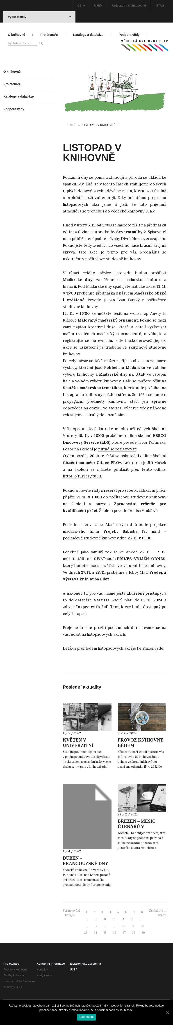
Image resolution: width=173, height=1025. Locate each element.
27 (124, 933)
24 (95, 933)
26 (114, 933)
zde (160, 648)
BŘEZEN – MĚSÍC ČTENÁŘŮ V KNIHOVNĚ (137, 826)
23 (85, 933)
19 (114, 926)
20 (123, 926)
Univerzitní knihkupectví (129, 5)
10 (96, 919)
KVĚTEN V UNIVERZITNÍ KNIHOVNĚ (78, 745)
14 (131, 919)
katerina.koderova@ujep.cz (140, 340)
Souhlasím (86, 1016)
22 (142, 926)
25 (105, 933)
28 (133, 933)
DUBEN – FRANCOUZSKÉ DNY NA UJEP (85, 863)
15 (141, 919)
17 (96, 926)
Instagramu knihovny (82, 394)
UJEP (98, 5)
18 (105, 926)
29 (143, 933)
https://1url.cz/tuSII (82, 476)
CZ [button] (81, 5)
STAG (160, 5)
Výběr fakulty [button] (39, 16)
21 (133, 926)
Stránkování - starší (157, 913)
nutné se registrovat (117, 449)
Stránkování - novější (71, 913)
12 (113, 919)
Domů (71, 125)
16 (86, 926)
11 (105, 919)
